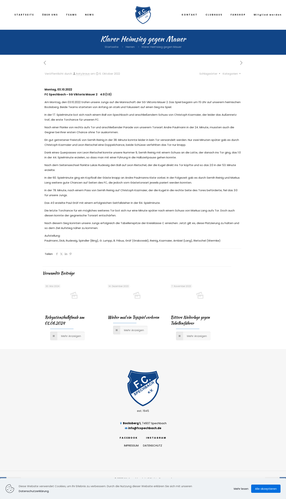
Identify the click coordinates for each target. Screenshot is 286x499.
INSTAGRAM (156, 438)
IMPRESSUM (131, 445)
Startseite (112, 47)
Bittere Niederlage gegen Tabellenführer (190, 320)
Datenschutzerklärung (34, 491)
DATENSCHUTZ (152, 445)
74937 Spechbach (143, 423)
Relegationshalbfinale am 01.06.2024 (64, 320)
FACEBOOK (129, 438)
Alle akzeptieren (266, 489)
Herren (130, 47)
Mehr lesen (241, 489)
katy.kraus (83, 74)
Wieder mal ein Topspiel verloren (133, 317)
